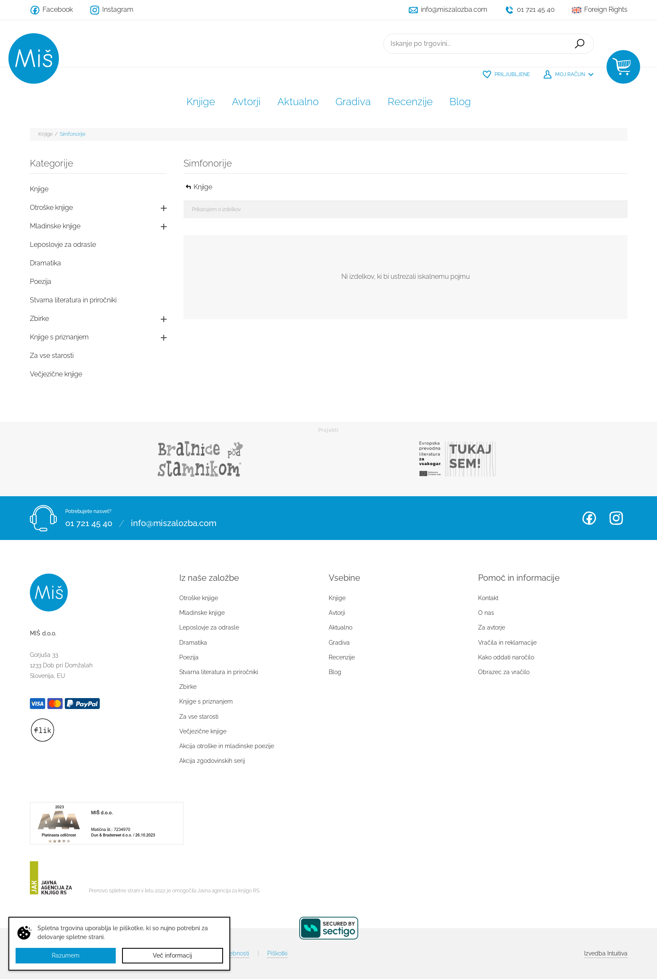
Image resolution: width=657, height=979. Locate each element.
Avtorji (246, 101)
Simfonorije (72, 134)
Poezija (40, 282)
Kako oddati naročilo (506, 657)
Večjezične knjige (56, 374)
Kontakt (488, 598)
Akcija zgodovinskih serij (212, 760)
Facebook (589, 518)
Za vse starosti (52, 356)
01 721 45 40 (88, 523)
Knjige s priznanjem (59, 337)
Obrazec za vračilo (503, 672)
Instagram (616, 518)
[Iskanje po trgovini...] (475, 43)
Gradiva (353, 101)
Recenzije (410, 101)
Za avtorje (491, 627)
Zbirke (39, 319)
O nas (486, 612)
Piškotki (277, 953)
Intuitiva (606, 953)
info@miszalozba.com (173, 523)
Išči (579, 43)
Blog (460, 101)
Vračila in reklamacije (507, 642)
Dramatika (45, 263)
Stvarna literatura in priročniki (73, 300)
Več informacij (172, 955)
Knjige (200, 101)
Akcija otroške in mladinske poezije (226, 746)
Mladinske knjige (55, 226)
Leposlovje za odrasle (63, 245)
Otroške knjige (51, 208)
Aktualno (298, 101)
